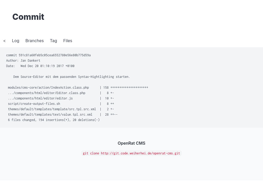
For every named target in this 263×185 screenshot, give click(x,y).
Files (67, 40)
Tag (53, 40)
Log (15, 40)
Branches (34, 40)
